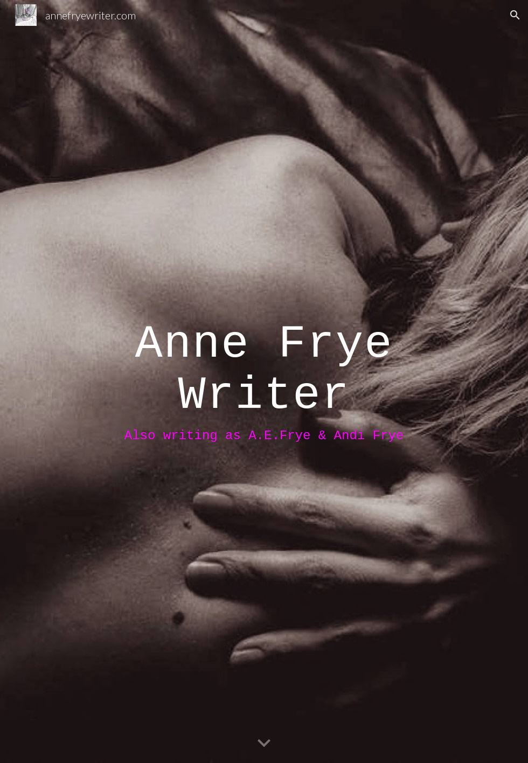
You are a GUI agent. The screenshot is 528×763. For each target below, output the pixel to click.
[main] (263, 382)
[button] (515, 15)
